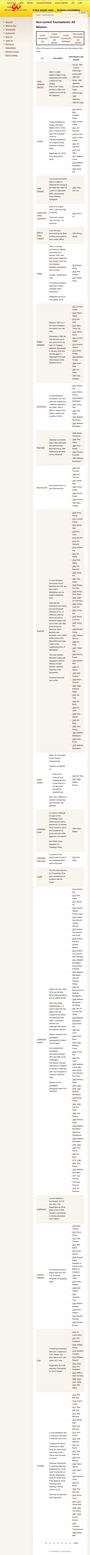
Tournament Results (44, 3)
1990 (74, 500)
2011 (74, 156)
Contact (10, 7)
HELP (19, 7)
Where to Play (10, 26)
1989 (74, 188)
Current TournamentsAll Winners (66, 38)
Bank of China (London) (40, 235)
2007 (74, 370)
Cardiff (39, 877)
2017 (74, 128)
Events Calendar (61, 3)
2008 (74, 169)
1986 (74, 701)
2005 (74, 592)
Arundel (40, 141)
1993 (74, 661)
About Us (8, 37)
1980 (74, 739)
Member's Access (12, 52)
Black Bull (40, 448)
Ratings (30, 3)
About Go (9, 22)
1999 (74, 623)
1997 (74, 481)
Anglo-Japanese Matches (40, 84)
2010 (74, 163)
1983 (74, 423)
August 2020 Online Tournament (42, 215)
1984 (74, 446)
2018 (74, 122)
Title (42, 58)
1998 (74, 474)
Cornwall (40, 1466)
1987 (74, 695)
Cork (39, 1360)
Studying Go (10, 33)
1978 (74, 1170)
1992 (74, 411)
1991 (74, 417)
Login (80, 3)
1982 (74, 727)
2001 (74, 610)
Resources (9, 44)
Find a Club (11, 3)
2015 (74, 138)
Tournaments (10, 29)
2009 (74, 357)
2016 (74, 134)
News (21, 3)
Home (38, 15)
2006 (74, 585)
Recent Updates (11, 55)
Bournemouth (42, 488)
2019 (74, 109)
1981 (74, 733)
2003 (74, 598)
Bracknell (40, 631)
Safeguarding (10, 48)
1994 (74, 405)
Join (72, 3)
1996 (74, 642)
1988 (74, 686)
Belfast (39, 274)
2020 (74, 213)
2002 (74, 398)
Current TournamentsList (42, 38)
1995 (74, 648)
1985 (74, 439)
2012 (74, 150)
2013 (74, 144)
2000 (74, 468)
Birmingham (41, 407)
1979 (74, 745)
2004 (79, 598)
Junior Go (9, 41)
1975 (74, 1188)
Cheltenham (41, 1209)
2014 (74, 326)
